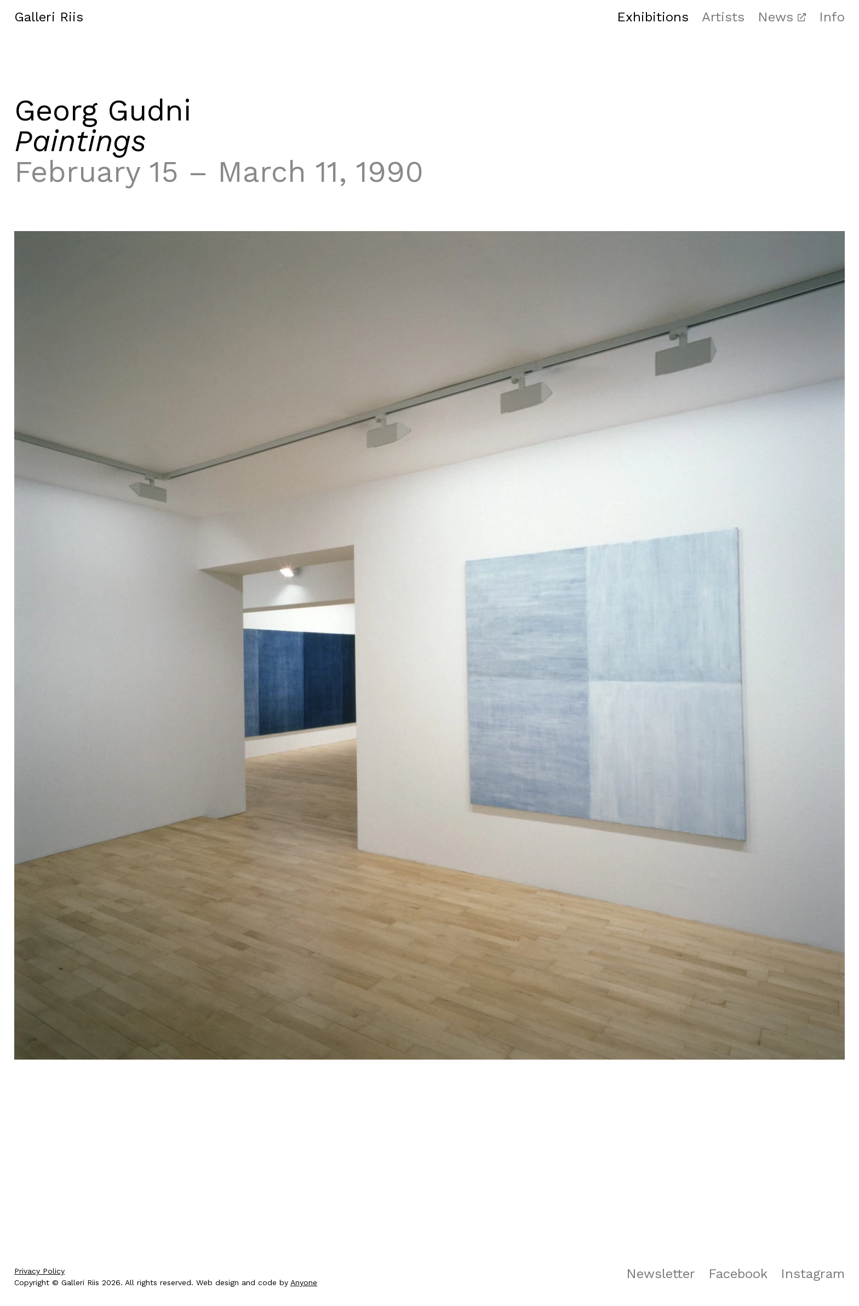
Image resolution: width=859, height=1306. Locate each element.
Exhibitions (653, 17)
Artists (723, 17)
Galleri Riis (48, 17)
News (775, 17)
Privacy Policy (39, 1271)
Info (832, 17)
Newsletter (660, 1273)
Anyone (303, 1282)
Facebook (738, 1273)
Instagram (813, 1273)
